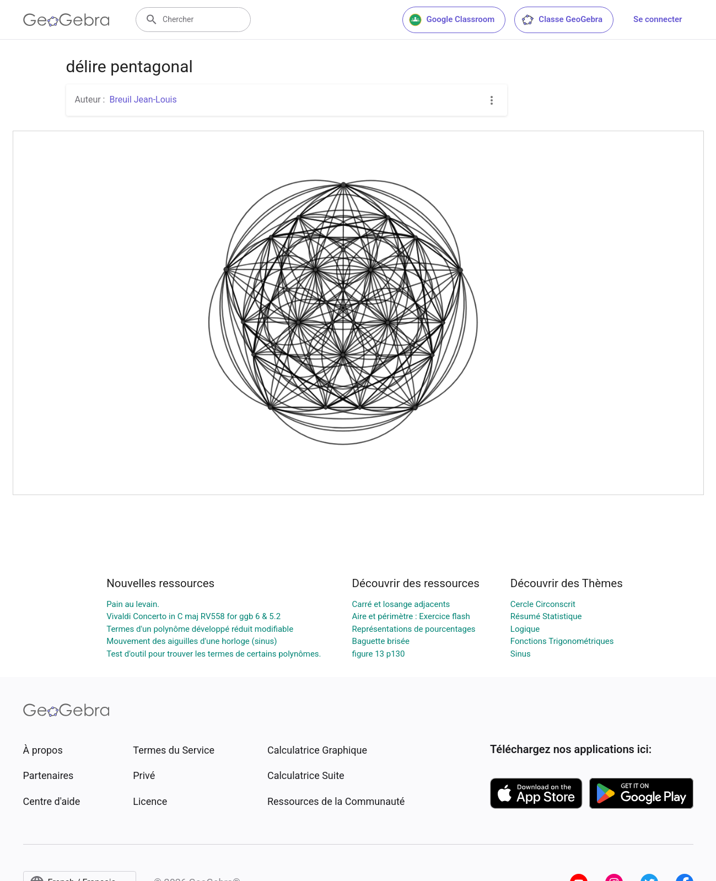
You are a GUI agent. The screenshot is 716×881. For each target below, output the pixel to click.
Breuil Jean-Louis (142, 99)
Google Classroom (452, 19)
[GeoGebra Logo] (66, 19)
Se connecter (657, 19)
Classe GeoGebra (561, 19)
